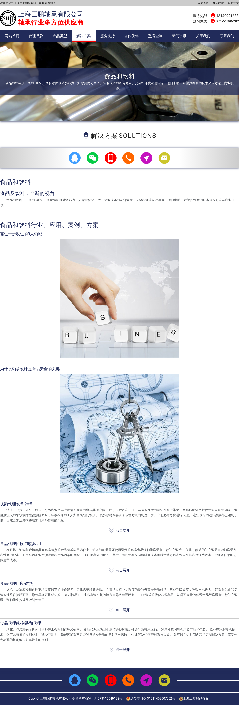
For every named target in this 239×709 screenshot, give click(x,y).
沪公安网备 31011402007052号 (150, 699)
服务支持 (107, 36)
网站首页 (12, 36)
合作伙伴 (131, 36)
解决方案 (83, 36)
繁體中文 (233, 3)
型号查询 (155, 36)
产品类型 (60, 36)
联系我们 (227, 36)
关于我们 (203, 36)
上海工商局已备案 (194, 699)
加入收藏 (218, 3)
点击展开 (119, 529)
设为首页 (203, 3)
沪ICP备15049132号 (107, 698)
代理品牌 (36, 36)
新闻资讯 (179, 36)
